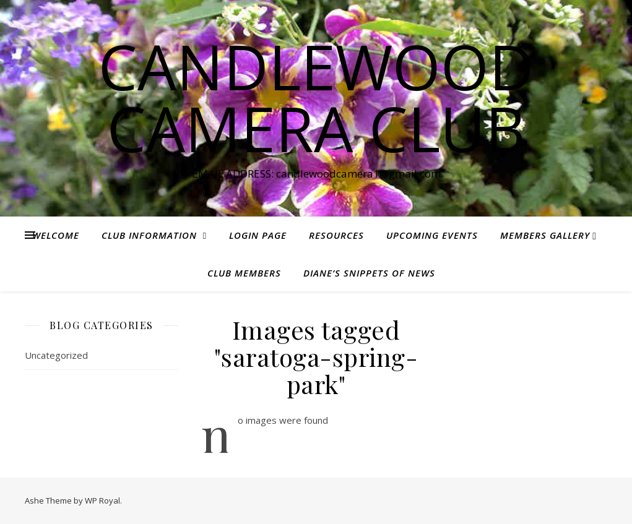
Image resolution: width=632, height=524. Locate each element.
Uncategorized (56, 355)
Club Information (149, 235)
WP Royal (102, 500)
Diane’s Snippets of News (369, 273)
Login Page (258, 235)
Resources (336, 235)
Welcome (55, 235)
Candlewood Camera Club (316, 97)
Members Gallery (545, 235)
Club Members (244, 273)
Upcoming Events (432, 235)
